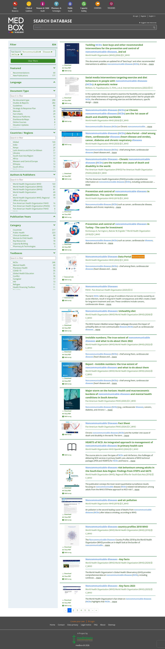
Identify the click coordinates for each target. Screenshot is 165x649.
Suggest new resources (147, 23)
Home (52, 625)
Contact (61, 625)
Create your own (77, 621)
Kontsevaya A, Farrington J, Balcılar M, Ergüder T (106, 231)
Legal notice (86, 625)
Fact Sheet (107, 423)
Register (143, 16)
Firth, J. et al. (117, 88)
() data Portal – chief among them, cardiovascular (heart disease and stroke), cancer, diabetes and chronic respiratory (120, 137)
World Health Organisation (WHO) (100, 55)
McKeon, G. (90, 88)
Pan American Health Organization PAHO (103, 401)
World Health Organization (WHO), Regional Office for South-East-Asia (115, 474)
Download (66, 65)
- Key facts (107, 559)
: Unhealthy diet (110, 311)
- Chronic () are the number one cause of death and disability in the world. (117, 163)
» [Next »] (96, 610)
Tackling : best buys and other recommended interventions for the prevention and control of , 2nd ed (114, 48)
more (151, 64)
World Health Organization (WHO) (100, 314)
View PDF (66, 68)
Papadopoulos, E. (103, 88)
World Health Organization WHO (99, 120)
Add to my (66, 71)
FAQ (95, 625)
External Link (67, 277)
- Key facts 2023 (110, 585)
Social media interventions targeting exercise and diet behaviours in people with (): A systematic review (116, 81)
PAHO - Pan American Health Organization (103, 290)
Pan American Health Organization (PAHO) (103, 169)
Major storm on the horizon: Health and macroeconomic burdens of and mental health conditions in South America (118, 394)
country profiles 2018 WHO (116, 526)
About (102, 625)
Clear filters (33, 61)
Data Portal (108, 256)
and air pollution (111, 500)
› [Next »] (92, 610)
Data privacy (72, 625)
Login (135, 16)
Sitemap (111, 625)
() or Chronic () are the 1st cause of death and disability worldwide (116, 114)
